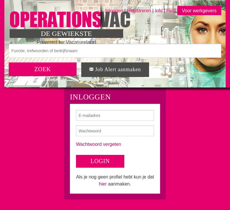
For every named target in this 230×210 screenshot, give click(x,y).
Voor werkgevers (199, 10)
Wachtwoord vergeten (98, 144)
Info (159, 10)
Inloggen (114, 10)
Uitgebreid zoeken (42, 79)
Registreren (139, 10)
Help (171, 10)
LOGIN (100, 161)
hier (103, 183)
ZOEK (42, 69)
